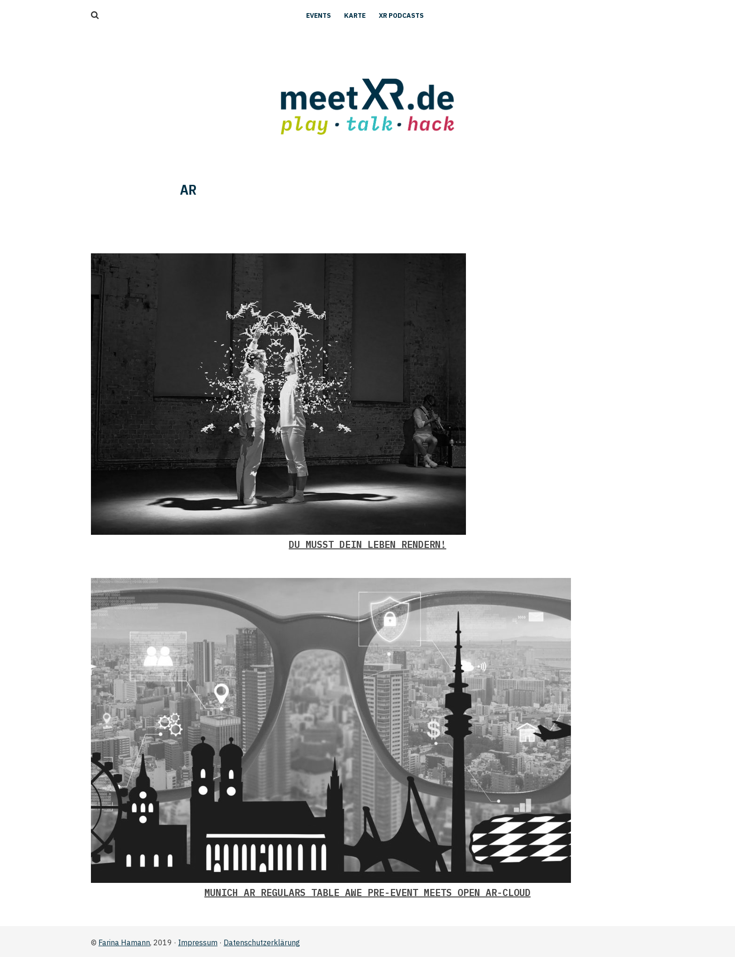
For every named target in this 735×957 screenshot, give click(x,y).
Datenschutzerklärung (262, 942)
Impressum (198, 942)
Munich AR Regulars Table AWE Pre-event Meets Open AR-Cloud (367, 892)
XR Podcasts (401, 15)
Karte (355, 15)
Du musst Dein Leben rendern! (367, 544)
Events (318, 15)
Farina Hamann (124, 942)
